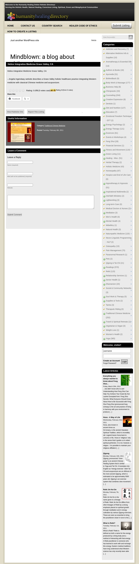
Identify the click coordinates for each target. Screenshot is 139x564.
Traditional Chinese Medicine (54, 126)
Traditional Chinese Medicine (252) (118, 315)
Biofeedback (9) (112, 78)
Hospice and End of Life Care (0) (118, 177)
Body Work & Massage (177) (118, 83)
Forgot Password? (109, 363)
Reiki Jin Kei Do (109, 490)
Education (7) (111, 112)
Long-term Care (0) (114, 204)
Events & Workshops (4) (116, 137)
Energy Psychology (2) (115, 125)
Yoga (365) (110, 338)
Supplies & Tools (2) (114, 301)
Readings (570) (112, 267)
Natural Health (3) (113, 229)
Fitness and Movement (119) (118, 150)
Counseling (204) (113, 95)
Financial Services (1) (115, 145)
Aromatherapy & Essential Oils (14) (119, 64)
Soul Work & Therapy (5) (116, 296)
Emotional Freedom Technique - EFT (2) (119, 118)
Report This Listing (36, 112)
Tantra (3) (110, 305)
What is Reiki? (109, 523)
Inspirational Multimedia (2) (117, 192)
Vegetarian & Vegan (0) (115, 326)
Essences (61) (112, 133)
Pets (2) (109, 259)
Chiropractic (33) (113, 91)
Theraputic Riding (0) (115, 309)
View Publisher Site (15, 112)
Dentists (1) (111, 104)
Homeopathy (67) (113, 171)
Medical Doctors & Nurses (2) (118, 208)
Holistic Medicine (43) (115, 166)
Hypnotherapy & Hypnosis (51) (117, 185)
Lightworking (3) (112, 200)
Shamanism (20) (113, 284)
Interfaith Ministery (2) (115, 196)
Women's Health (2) (114, 334)
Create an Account (111, 361)
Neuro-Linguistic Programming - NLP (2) (118, 240)
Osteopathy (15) (112, 246)
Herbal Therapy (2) (114, 162)
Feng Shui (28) (112, 141)
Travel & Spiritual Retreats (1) (118, 322)
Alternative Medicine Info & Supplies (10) (117, 55)
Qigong (106, 453)
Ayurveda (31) (112, 74)
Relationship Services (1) (116, 275)
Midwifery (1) (111, 225)
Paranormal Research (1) (116, 255)
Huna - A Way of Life (111, 417)
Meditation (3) (112, 213)
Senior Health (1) (113, 280)
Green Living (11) (113, 154)
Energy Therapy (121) (115, 129)
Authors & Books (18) (115, 70)
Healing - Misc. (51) (114, 158)
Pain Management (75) (115, 250)
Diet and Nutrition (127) (115, 108)
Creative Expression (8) (116, 99)
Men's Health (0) (113, 217)
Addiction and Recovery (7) (117, 49)
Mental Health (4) (113, 221)
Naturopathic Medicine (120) (118, 234)
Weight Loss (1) (112, 330)
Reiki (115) (110, 271)
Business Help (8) (113, 87)
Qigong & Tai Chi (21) (115, 263)
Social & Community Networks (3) (118, 290)
